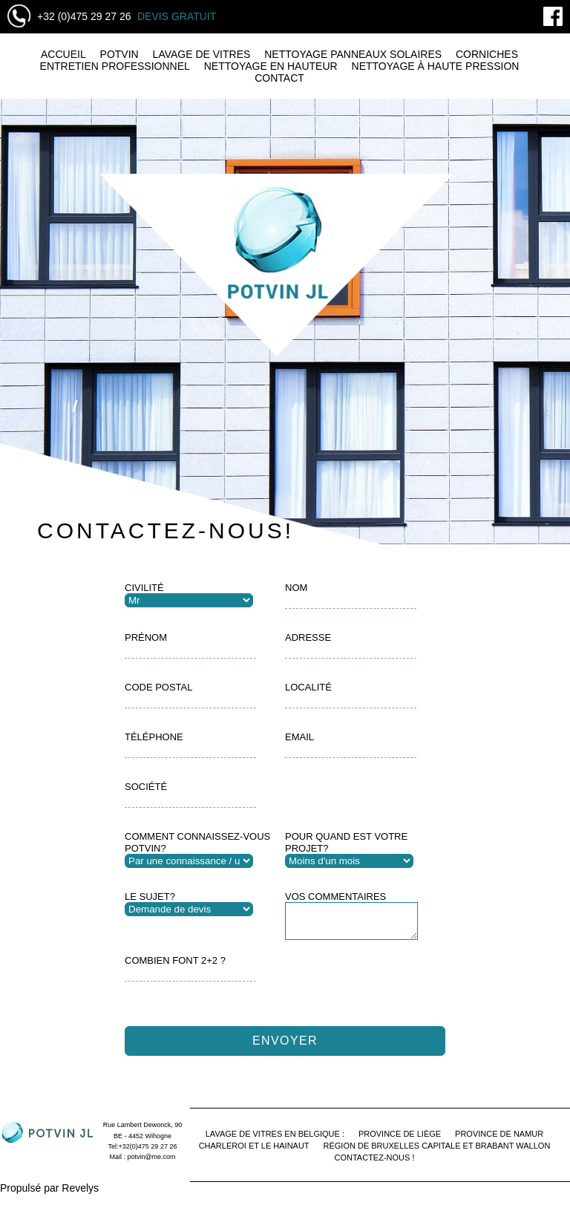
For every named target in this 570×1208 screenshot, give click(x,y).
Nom (296, 587)
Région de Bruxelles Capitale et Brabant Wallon (436, 1152)
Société (146, 786)
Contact (279, 78)
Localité (308, 687)
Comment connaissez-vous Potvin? (197, 842)
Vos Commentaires (335, 896)
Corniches (487, 54)
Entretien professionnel (115, 66)
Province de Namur (499, 1140)
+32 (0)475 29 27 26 (84, 16)
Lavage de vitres (202, 54)
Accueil (63, 54)
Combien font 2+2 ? (175, 967)
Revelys (80, 1195)
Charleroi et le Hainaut (254, 1152)
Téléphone (154, 736)
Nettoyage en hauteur (271, 66)
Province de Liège (399, 1140)
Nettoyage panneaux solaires (353, 54)
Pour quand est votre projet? (346, 842)
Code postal (159, 687)
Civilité (144, 587)
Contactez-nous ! (375, 1164)
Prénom (146, 637)
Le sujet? (150, 896)
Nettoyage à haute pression (436, 66)
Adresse (308, 637)
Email (299, 736)
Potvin (119, 54)
